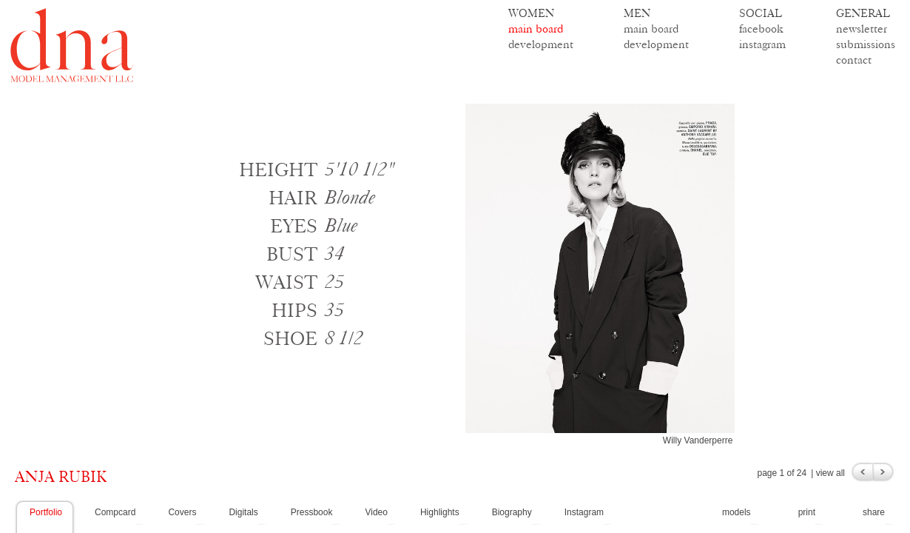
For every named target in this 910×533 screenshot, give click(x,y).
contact (854, 59)
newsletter (861, 28)
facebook (761, 28)
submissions (865, 44)
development (540, 44)
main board (535, 28)
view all (830, 473)
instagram (762, 44)
